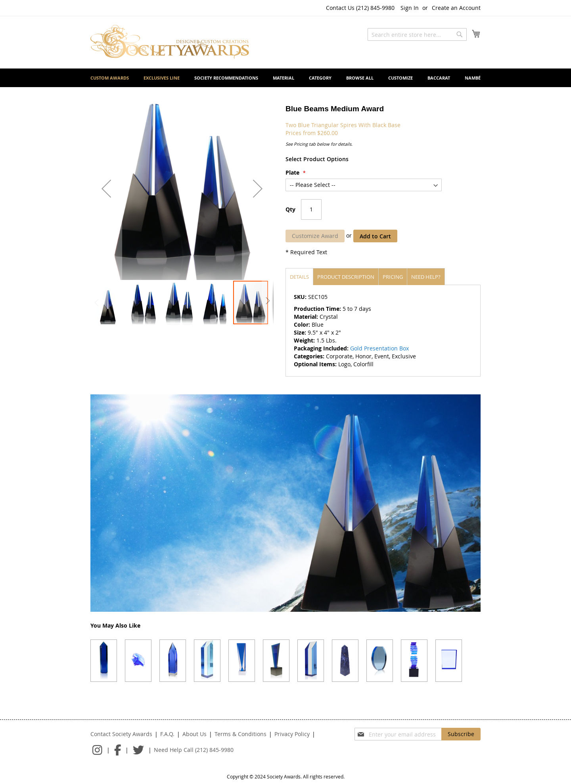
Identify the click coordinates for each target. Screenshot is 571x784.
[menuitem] (110, 78)
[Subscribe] (461, 734)
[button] (106, 188)
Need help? (426, 276)
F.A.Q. (167, 734)
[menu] (285, 78)
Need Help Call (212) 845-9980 (194, 750)
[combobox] (417, 34)
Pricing (393, 276)
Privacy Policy (292, 734)
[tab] (299, 276)
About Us (194, 734)
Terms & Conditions (240, 734)
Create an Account (456, 7)
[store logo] (169, 42)
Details (299, 276)
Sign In (409, 7)
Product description (345, 276)
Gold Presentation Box (379, 348)
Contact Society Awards (121, 734)
